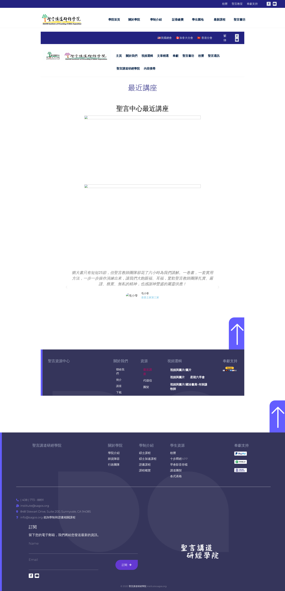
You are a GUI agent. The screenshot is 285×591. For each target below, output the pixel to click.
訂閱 (33, 527)
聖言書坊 (239, 19)
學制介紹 (157, 19)
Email (33, 560)
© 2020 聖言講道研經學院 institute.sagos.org (143, 586)
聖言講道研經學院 (46, 445)
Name (34, 543)
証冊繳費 (178, 19)
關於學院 (135, 19)
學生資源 (177, 445)
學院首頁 (114, 19)
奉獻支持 (241, 445)
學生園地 (198, 19)
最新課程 (219, 19)
